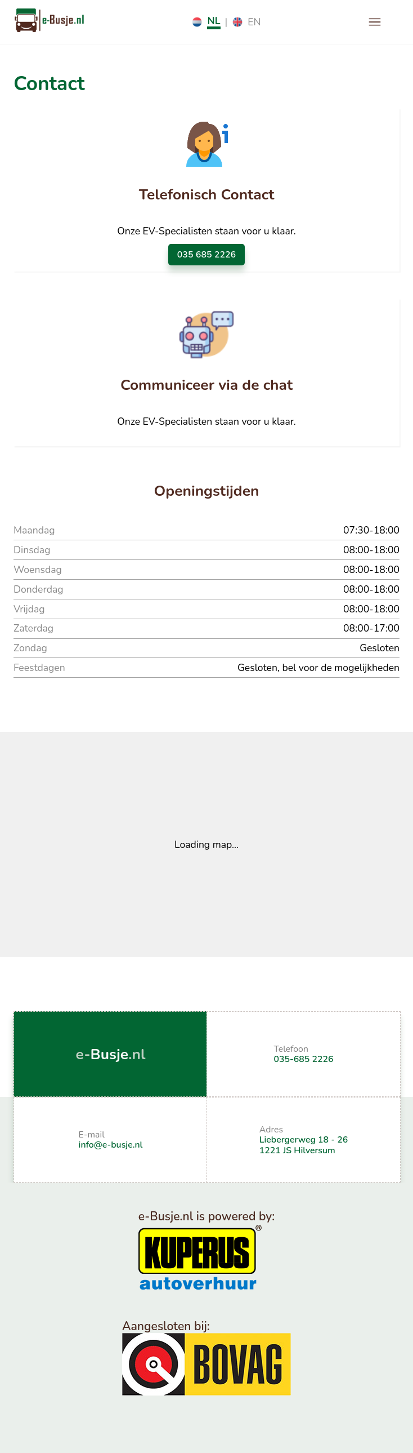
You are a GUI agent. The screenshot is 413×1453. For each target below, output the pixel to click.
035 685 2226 (206, 254)
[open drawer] (374, 22)
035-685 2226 (304, 1059)
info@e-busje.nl (111, 1145)
